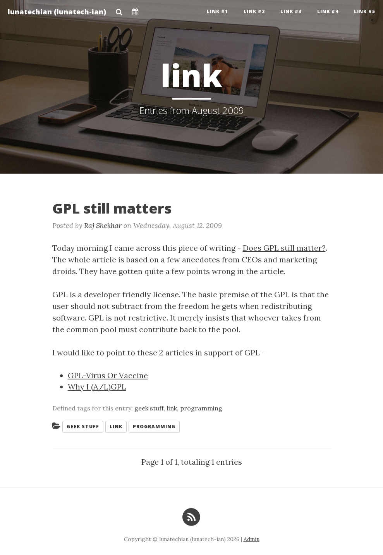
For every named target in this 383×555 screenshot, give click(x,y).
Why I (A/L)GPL (97, 386)
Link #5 (364, 11)
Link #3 (291, 11)
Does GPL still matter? (284, 248)
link (172, 408)
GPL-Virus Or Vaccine (108, 375)
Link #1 (217, 11)
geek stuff (149, 408)
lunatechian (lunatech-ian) (57, 11)
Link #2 (254, 11)
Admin (251, 539)
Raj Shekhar (103, 225)
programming (201, 408)
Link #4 (327, 11)
